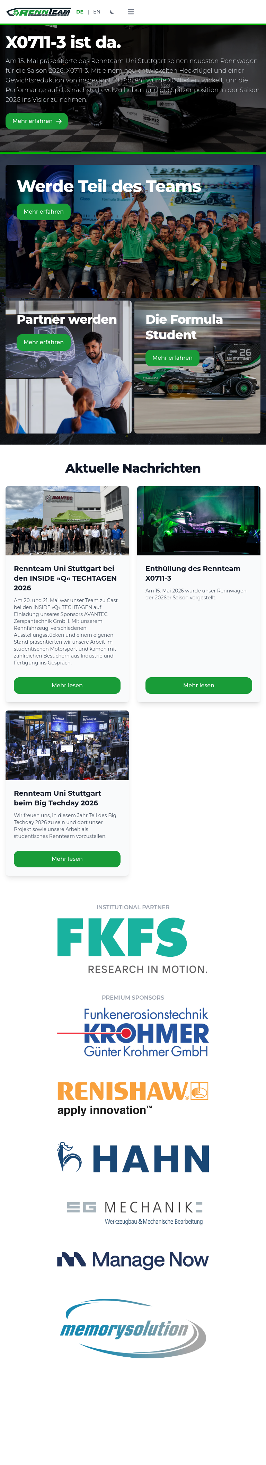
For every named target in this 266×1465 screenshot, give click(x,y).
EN (96, 12)
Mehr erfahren (37, 121)
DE (79, 12)
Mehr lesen (67, 685)
